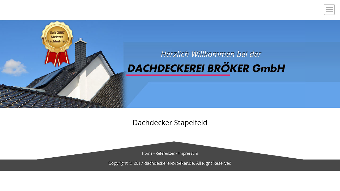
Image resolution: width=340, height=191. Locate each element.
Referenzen (165, 153)
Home (147, 153)
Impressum (188, 153)
